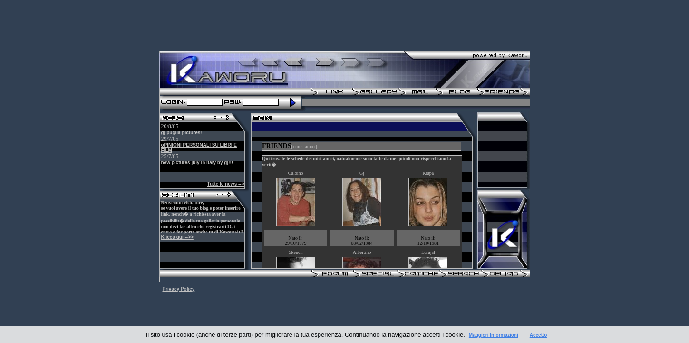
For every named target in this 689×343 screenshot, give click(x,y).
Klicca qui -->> (177, 237)
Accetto (538, 335)
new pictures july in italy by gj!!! (197, 162)
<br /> (362, 203)
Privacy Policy (179, 289)
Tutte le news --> (225, 184)
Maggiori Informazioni (493, 335)
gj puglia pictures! (181, 132)
